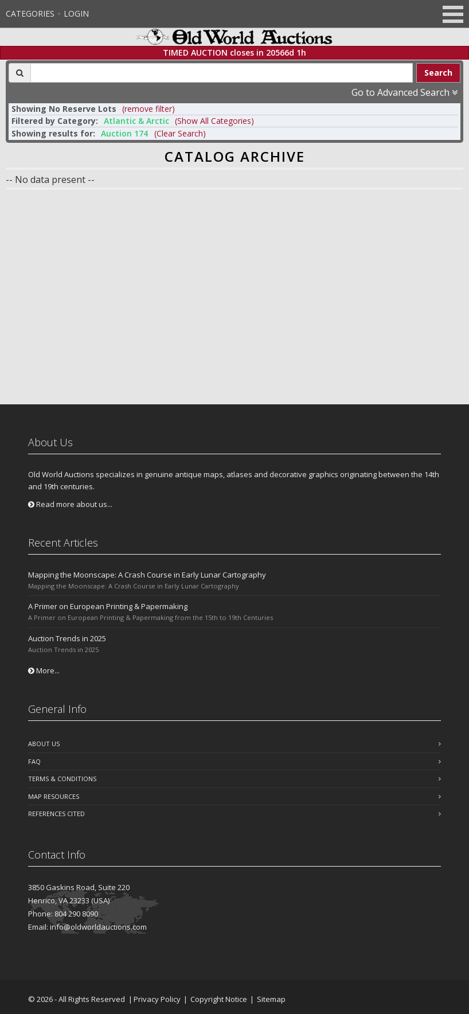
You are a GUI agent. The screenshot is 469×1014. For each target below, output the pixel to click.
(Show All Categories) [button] (214, 120)
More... (44, 670)
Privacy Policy (157, 999)
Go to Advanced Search (404, 92)
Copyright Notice (218, 999)
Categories (30, 13)
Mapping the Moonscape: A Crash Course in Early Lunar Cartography (147, 575)
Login (76, 13)
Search (438, 72)
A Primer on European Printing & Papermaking (107, 606)
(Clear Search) (180, 133)
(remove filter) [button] (148, 108)
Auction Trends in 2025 (67, 638)
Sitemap (271, 999)
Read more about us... (70, 504)
